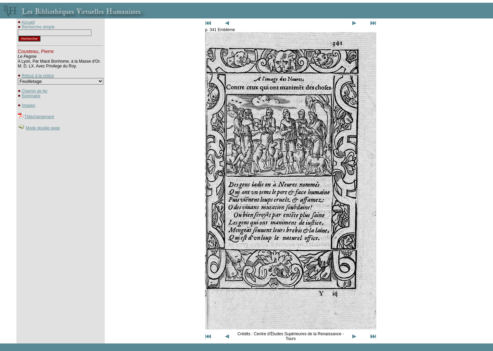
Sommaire (31, 95)
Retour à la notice (38, 75)
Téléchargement (39, 116)
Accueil (28, 22)
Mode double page (43, 128)
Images (28, 105)
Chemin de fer (34, 91)
